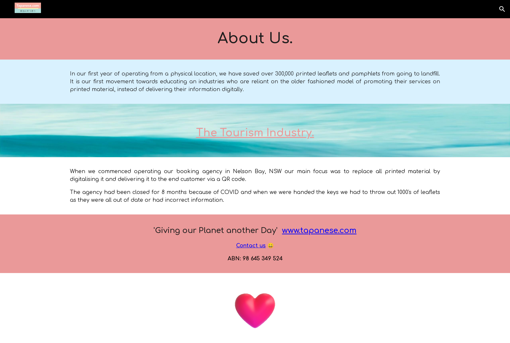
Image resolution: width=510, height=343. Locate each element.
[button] (502, 9)
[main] (255, 39)
